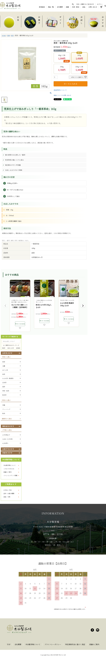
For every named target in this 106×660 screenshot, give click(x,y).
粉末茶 (4, 395)
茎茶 (3, 387)
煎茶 (12, 35)
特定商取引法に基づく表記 (75, 644)
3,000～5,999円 (7, 439)
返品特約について (60, 90)
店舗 (67, 7)
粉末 (3, 413)
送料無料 (18, 348)
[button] (5, 305)
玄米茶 (4, 383)
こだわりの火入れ (9, 469)
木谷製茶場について (10, 465)
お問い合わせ (92, 7)
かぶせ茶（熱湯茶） (8, 378)
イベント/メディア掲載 (10, 475)
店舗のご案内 (8, 472)
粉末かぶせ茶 (11, 348)
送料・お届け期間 (9, 493)
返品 (83, 7)
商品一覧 (51, 7)
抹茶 (3, 374)
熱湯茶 (3, 348)
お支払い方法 (8, 490)
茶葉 (8, 35)
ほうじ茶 (5, 370)
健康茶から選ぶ (7, 419)
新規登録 (42, 7)
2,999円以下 (6, 435)
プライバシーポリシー (53, 644)
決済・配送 (75, 7)
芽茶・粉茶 (5, 391)
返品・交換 (7, 497)
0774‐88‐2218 (53, 534)
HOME (4, 35)
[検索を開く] (73, 4)
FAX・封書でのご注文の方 (85, 4)
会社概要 (60, 7)
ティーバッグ (6, 409)
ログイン (100, 4)
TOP (8, 644)
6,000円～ (5, 443)
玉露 (3, 366)
